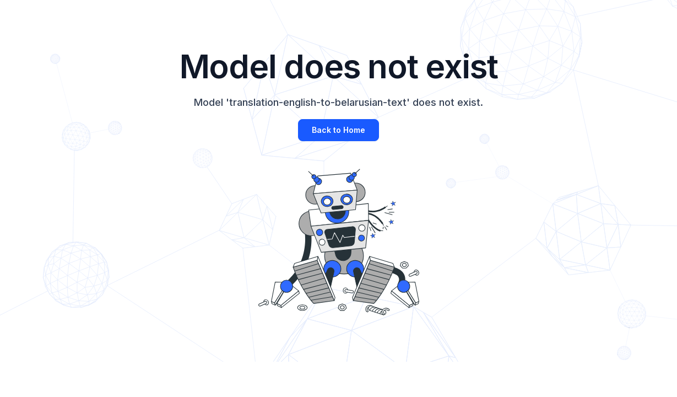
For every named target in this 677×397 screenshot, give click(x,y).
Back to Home (338, 130)
